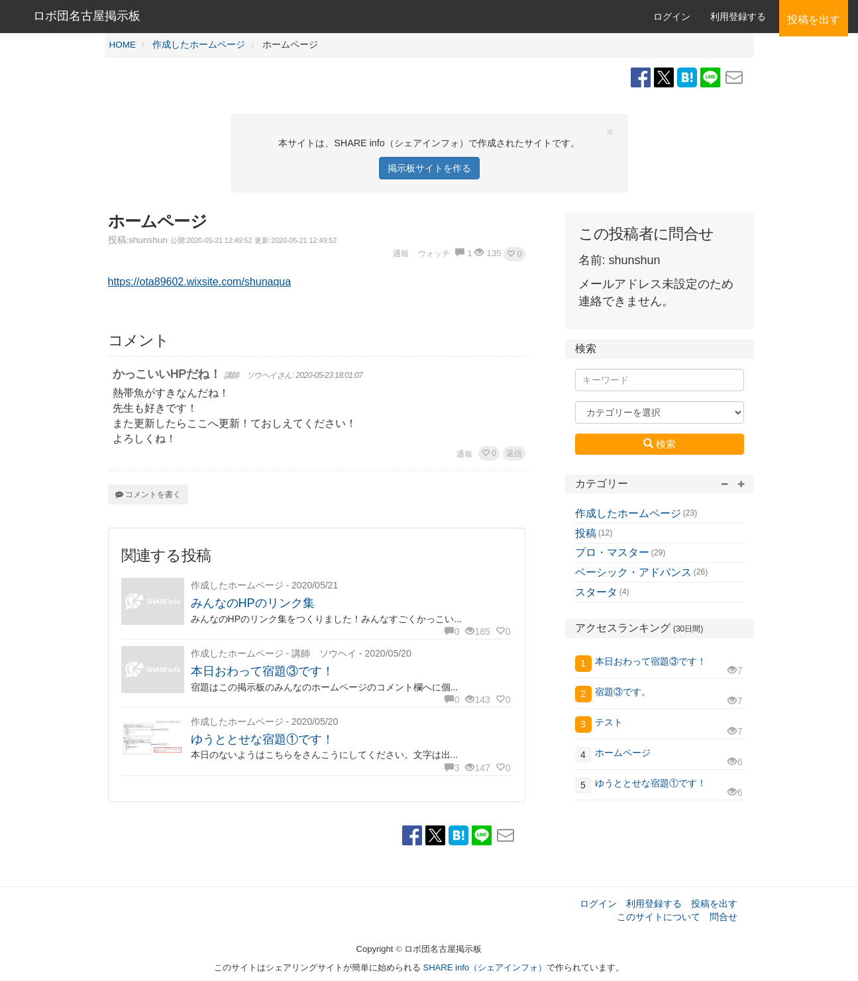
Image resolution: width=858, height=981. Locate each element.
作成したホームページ (628, 513)
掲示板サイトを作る (429, 168)
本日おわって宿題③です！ (262, 671)
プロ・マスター (612, 552)
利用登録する (654, 903)
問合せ (723, 916)
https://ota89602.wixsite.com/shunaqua (200, 281)
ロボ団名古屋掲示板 (86, 16)
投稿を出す (714, 903)
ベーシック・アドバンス (633, 572)
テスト (613, 722)
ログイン (671, 16)
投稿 (585, 533)
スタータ (596, 592)
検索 (659, 443)
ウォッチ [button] (434, 253)
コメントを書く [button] (148, 494)
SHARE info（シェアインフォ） (485, 967)
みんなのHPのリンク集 (253, 603)
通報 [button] (401, 253)
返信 (514, 453)
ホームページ (623, 752)
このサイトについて (658, 916)
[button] (514, 254)
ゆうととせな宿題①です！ (262, 739)
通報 (464, 454)
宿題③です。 (623, 691)
